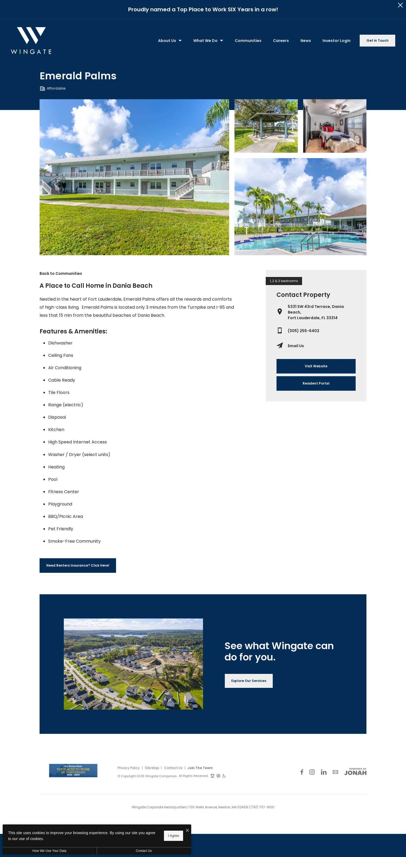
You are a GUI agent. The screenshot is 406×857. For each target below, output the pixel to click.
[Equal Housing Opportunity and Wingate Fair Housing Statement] (218, 774)
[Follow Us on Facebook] (301, 770)
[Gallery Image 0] (134, 175)
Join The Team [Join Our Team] (200, 766)
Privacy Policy (129, 766)
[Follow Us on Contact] (335, 770)
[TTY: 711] (212, 774)
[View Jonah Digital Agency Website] (355, 769)
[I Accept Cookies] (187, 837)
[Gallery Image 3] (300, 205)
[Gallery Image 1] (266, 124)
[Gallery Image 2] (334, 124)
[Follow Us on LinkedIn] (324, 770)
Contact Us (173, 766)
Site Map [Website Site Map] (152, 766)
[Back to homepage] (31, 39)
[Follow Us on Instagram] (312, 770)
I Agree (173, 842)
